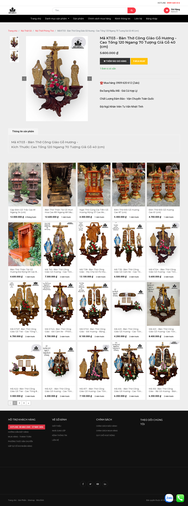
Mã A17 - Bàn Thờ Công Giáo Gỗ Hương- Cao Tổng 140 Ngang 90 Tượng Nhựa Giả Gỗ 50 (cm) (94, 391)
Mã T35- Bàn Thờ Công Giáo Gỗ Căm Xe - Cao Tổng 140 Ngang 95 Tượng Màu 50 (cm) (128, 271)
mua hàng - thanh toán (19, 437)
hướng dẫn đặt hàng (18, 432)
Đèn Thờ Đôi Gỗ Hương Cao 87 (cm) (126, 211)
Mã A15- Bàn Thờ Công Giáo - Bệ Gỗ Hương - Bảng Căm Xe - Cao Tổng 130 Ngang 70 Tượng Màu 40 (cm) (162, 391)
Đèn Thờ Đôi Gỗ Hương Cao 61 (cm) (161, 211)
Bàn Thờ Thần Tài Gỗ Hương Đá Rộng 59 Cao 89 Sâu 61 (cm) (24, 271)
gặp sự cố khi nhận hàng (20, 446)
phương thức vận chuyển (20, 441)
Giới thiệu (57, 426)
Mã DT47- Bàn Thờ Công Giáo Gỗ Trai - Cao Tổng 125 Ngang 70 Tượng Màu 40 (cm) (23, 331)
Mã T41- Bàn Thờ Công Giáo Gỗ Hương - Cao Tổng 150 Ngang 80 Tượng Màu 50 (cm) (59, 271)
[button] (24, 78)
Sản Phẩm (22, 500)
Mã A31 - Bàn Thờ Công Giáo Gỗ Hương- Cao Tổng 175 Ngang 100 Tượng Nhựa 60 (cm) (163, 331)
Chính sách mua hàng (107, 431)
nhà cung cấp (59, 431)
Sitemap (31, 500)
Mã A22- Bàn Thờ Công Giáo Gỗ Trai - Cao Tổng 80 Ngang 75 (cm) (24, 391)
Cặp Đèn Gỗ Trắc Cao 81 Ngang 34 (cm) (23, 211)
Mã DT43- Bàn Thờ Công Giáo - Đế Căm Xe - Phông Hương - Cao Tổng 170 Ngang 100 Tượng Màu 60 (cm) (59, 331)
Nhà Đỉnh (40, 500)
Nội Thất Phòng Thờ (44, 31)
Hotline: (169, 3)
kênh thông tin (59, 435)
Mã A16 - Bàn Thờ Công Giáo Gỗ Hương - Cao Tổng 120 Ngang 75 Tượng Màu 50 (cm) (128, 391)
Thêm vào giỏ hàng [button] (115, 61)
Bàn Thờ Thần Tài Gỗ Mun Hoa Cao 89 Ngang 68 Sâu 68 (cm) (59, 211)
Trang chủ (12, 31)
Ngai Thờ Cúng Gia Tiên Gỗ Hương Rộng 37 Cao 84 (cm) (94, 211)
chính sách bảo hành (106, 426)
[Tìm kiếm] (131, 13)
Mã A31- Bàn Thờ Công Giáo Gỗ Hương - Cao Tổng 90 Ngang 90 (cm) (128, 331)
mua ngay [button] (139, 61)
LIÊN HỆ (55, 440)
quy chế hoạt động (105, 435)
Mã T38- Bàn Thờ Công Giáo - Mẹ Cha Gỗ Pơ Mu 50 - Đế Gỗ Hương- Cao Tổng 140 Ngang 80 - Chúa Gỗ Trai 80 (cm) (94, 271)
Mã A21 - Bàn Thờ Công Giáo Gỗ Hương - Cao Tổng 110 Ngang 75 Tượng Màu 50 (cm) (59, 391)
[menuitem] (35, 23)
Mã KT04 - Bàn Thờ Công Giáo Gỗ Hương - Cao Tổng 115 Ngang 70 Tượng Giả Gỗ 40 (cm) (163, 271)
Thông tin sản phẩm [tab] (23, 131)
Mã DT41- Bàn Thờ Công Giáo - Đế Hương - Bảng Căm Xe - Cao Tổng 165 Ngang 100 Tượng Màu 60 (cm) (93, 331)
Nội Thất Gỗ (26, 31)
